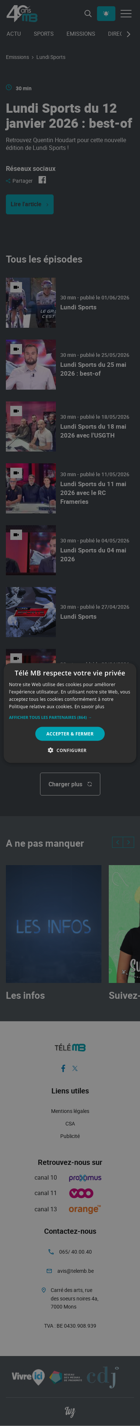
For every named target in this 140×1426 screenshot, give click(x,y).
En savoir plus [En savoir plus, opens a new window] (89, 706)
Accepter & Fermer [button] (70, 733)
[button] (70, 717)
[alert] (70, 713)
